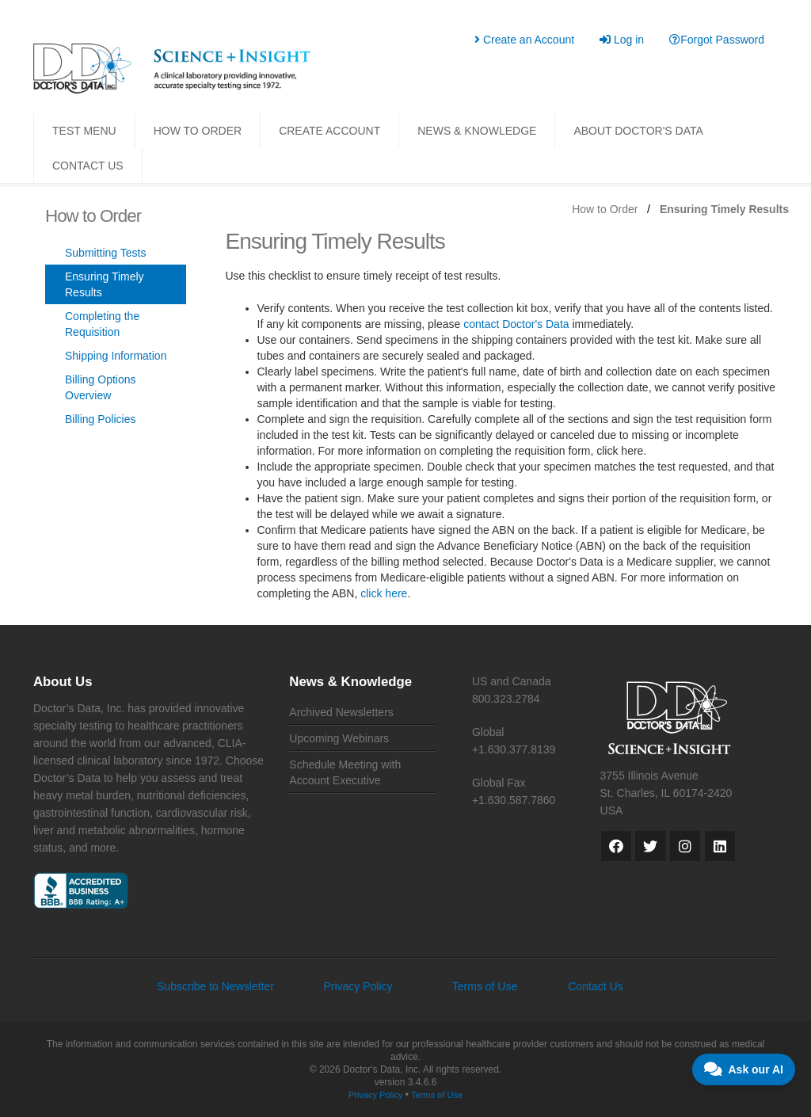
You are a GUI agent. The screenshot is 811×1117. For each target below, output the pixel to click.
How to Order (605, 209)
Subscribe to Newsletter (215, 986)
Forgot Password (716, 39)
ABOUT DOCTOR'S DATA (637, 130)
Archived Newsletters (341, 712)
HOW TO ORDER (198, 130)
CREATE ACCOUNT (329, 130)
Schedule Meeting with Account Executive (345, 772)
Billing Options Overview (100, 387)
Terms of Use (484, 986)
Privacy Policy (357, 986)
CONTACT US (88, 165)
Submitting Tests (105, 252)
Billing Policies (100, 419)
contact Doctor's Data (516, 324)
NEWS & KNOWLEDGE (476, 130)
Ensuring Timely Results (104, 284)
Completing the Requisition (102, 324)
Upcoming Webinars (339, 738)
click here (383, 593)
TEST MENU (84, 130)
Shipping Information (115, 355)
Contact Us (595, 986)
